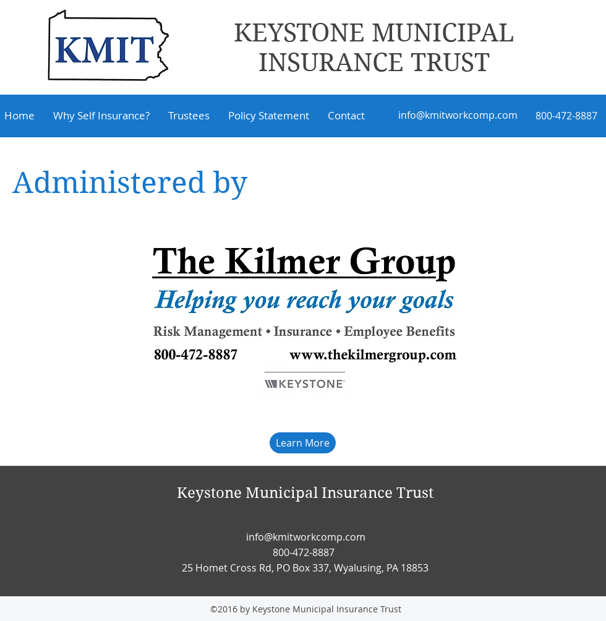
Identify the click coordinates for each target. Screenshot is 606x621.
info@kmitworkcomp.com (458, 115)
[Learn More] (303, 442)
